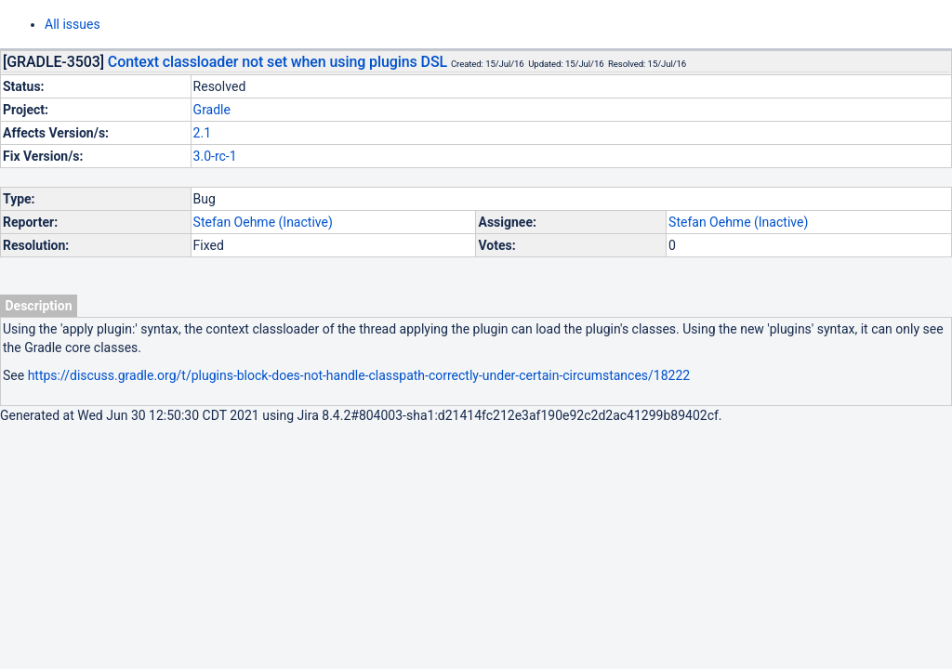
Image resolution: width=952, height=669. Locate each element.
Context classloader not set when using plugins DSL (277, 62)
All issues (72, 24)
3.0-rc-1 (215, 156)
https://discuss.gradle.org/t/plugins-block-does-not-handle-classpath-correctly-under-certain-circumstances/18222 (359, 375)
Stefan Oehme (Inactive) (263, 222)
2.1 (202, 132)
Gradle (212, 109)
